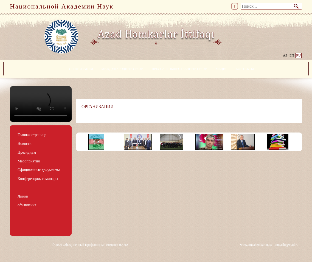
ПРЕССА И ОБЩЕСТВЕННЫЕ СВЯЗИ (179, 69)
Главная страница (32, 135)
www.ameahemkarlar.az (256, 245)
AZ (285, 55)
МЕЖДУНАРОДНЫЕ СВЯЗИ (122, 69)
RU (298, 55)
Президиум (27, 152)
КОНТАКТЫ (245, 69)
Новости (25, 144)
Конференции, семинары (38, 179)
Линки (23, 196)
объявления (27, 205)
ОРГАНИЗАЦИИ (81, 69)
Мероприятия (29, 161)
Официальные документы (39, 170)
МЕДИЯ (221, 69)
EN (291, 55)
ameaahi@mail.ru (286, 245)
